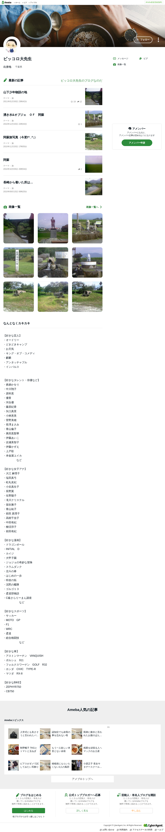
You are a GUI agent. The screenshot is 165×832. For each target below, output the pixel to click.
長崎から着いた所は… (18, 182)
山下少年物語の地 (15, 92)
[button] (143, 40)
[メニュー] (158, 40)
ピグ (143, 58)
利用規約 (122, 829)
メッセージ (120, 58)
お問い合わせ (107, 829)
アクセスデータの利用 (141, 829)
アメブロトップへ (82, 779)
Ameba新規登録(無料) (154, 2)
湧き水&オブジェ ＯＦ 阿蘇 (23, 114)
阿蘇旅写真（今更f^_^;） (20, 137)
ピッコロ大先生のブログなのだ (81, 80)
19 (73, 101)
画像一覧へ (94, 207)
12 (79, 101)
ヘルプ (159, 829)
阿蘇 (6, 159)
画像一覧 (119, 64)
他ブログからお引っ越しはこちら (27, 816)
